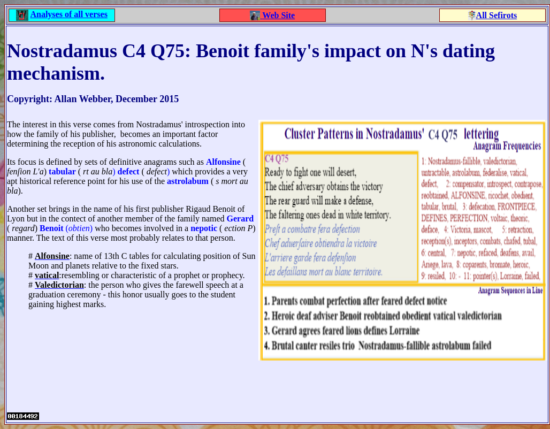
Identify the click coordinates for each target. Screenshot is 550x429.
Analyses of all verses (68, 14)
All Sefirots (496, 15)
